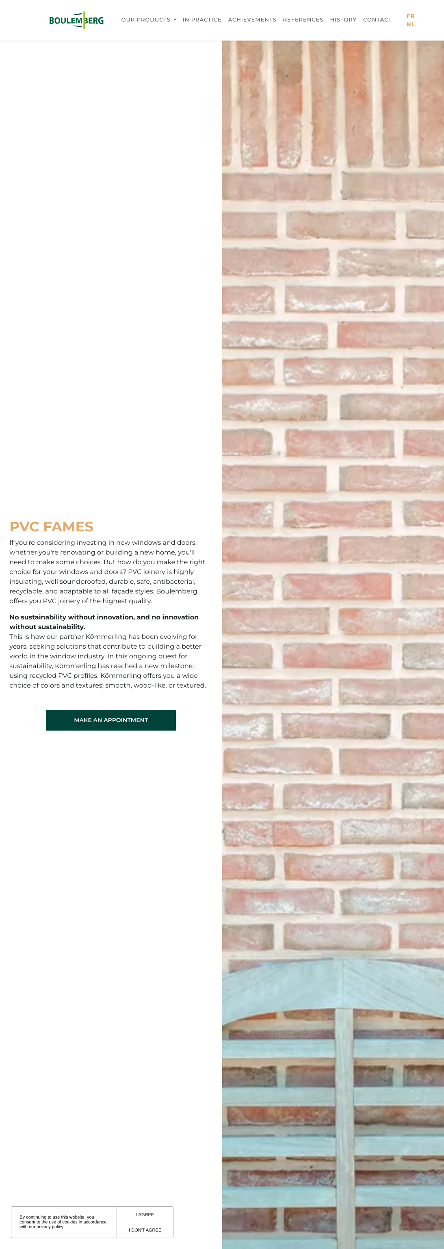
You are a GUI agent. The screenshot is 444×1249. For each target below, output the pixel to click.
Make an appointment (111, 720)
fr (411, 15)
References (303, 20)
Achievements (252, 20)
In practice (202, 20)
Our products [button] (147, 20)
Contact (377, 20)
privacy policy (50, 1227)
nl (411, 24)
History (343, 20)
